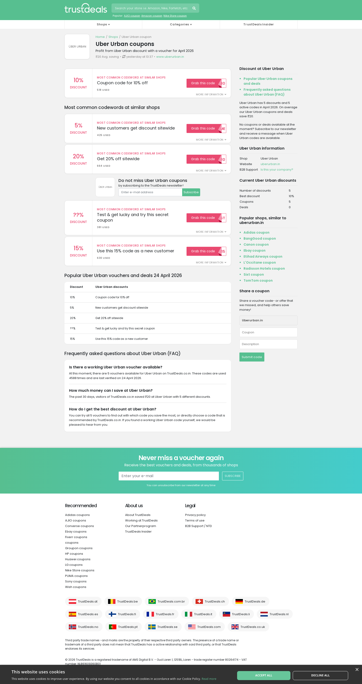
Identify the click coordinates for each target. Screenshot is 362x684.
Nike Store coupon (175, 16)
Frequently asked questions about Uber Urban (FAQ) (267, 92)
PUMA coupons (76, 580)
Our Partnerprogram (140, 530)
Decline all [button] (320, 674)
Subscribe (191, 194)
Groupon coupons (79, 552)
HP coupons (74, 558)
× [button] (357, 670)
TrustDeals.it (203, 618)
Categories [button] (179, 24)
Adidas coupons (77, 519)
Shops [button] (102, 24)
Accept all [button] (264, 674)
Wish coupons (75, 591)
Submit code (252, 357)
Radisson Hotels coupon (264, 268)
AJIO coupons (75, 524)
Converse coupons (79, 530)
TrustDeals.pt (128, 631)
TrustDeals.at (87, 605)
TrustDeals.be (127, 605)
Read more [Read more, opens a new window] (209, 679)
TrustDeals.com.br (171, 605)
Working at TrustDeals (141, 524)
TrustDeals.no (88, 631)
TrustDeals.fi (127, 618)
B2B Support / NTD (198, 530)
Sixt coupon (254, 274)
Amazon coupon (151, 16)
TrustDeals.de (255, 605)
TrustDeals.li (241, 618)
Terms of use (195, 524)
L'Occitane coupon (260, 262)
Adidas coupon (256, 232)
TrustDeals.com (209, 631)
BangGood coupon (260, 238)
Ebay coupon (254, 250)
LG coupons (74, 569)
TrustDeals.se (167, 631)
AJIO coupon (132, 16)
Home (100, 37)
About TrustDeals (138, 519)
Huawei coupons (77, 563)
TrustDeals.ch (215, 605)
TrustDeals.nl (279, 618)
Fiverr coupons (76, 541)
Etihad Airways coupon (263, 256)
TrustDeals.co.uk (253, 631)
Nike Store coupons (79, 574)
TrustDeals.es (88, 618)
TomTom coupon (258, 280)
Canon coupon (256, 244)
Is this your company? (277, 169)
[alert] (181, 674)
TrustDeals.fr (165, 618)
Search (194, 8)
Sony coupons (76, 585)
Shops (113, 37)
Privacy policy (195, 519)
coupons (71, 547)
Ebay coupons (76, 535)
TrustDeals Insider (258, 24)
